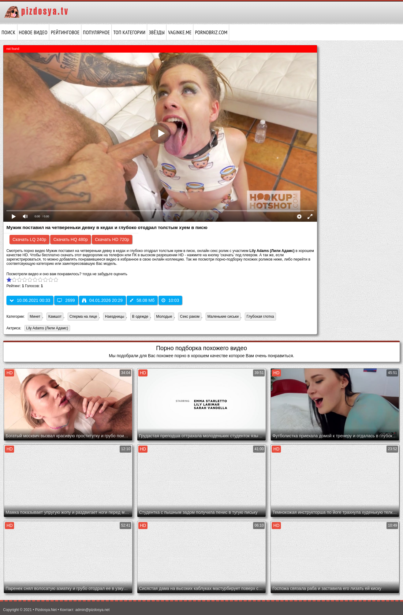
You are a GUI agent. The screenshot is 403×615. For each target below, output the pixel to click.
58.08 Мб (142, 300)
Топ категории (129, 32)
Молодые (164, 316)
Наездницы (114, 316)
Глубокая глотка (260, 316)
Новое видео (33, 32)
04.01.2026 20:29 (102, 300)
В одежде (140, 316)
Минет (35, 316)
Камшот (55, 316)
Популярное (96, 32)
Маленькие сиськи (223, 316)
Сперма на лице (83, 316)
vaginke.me (180, 32)
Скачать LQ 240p (29, 239)
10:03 (170, 300)
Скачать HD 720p (112, 239)
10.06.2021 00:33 (29, 300)
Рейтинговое (65, 32)
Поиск (9, 32)
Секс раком (190, 316)
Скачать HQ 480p (70, 239)
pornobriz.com (211, 32)
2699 (66, 300)
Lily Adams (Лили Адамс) (46, 328)
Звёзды (157, 32)
